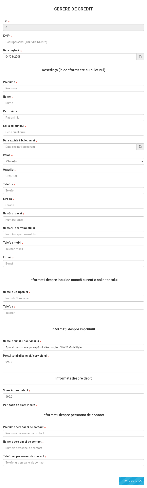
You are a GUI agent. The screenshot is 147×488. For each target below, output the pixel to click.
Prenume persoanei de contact (23, 427)
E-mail (7, 257)
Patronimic (10, 111)
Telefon (8, 184)
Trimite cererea (131, 481)
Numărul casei (12, 213)
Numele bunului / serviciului (21, 341)
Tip (5, 21)
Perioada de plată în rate (19, 405)
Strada (7, 198)
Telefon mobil (12, 242)
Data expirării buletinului (19, 140)
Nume (7, 96)
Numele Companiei (15, 292)
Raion (6, 155)
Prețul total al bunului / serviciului (25, 355)
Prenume (9, 82)
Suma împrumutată (15, 390)
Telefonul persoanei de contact (23, 456)
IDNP (6, 35)
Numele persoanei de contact (22, 441)
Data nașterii (11, 50)
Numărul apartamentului (19, 228)
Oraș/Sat (8, 169)
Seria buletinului (13, 125)
